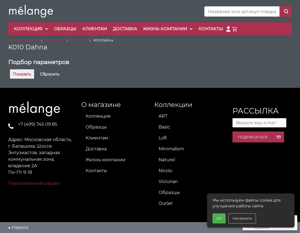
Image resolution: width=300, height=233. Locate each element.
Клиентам (97, 138)
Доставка (96, 148)
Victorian (168, 181)
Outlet (166, 203)
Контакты (96, 170)
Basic (164, 127)
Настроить (242, 218)
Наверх (18, 227)
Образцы (96, 127)
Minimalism (171, 148)
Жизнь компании (105, 159)
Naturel (167, 159)
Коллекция (98, 116)
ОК (219, 218)
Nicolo (165, 170)
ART (163, 116)
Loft (163, 138)
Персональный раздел (34, 183)
